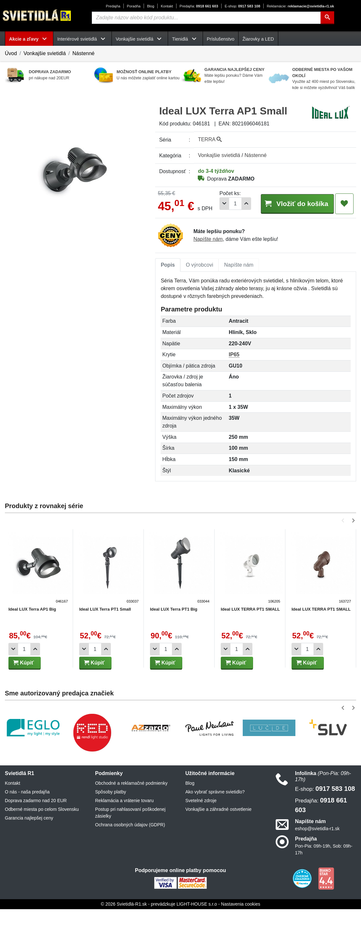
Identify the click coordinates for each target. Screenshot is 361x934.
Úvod (11, 53)
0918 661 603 (199, 6)
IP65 (234, 379)
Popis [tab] (168, 289)
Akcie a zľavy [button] (29, 39)
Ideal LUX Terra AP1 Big (32, 634)
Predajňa (113, 6)
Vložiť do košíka (294, 229)
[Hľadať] (327, 17)
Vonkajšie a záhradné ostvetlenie (219, 834)
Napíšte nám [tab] (238, 289)
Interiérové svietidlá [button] (82, 39)
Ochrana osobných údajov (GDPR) (130, 849)
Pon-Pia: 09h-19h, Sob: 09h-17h (323, 874)
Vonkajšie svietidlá (45, 53)
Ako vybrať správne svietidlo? (215, 816)
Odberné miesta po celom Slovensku (42, 834)
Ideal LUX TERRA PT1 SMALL (248, 634)
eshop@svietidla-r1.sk (317, 853)
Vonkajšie (219, 155)
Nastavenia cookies (240, 928)
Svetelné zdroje (201, 825)
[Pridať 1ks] (240, 229)
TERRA (210, 139)
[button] (344, 545)
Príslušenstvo (221, 39)
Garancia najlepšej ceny (29, 842)
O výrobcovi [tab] (199, 289)
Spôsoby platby (110, 816)
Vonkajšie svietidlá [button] (140, 39)
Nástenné (83, 53)
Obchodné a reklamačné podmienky (131, 808)
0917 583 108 (242, 6)
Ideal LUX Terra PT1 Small (104, 634)
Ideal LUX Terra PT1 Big (172, 634)
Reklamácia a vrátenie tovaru (124, 825)
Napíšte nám (208, 264)
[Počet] (229, 229)
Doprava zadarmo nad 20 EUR (36, 825)
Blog (150, 6)
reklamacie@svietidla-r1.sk (300, 6)
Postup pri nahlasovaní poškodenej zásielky (130, 837)
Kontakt (167, 6)
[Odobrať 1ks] (218, 229)
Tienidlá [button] (185, 39)
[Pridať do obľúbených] (344, 229)
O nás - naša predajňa (27, 816)
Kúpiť (23, 687)
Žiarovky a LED (258, 39)
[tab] (167, 289)
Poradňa (133, 6)
